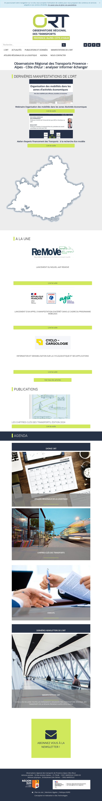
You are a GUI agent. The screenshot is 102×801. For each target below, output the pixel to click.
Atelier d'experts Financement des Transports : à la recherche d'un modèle (51, 141)
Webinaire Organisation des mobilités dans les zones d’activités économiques (51, 107)
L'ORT (6, 50)
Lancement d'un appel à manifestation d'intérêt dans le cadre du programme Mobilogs (53, 312)
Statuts (51, 613)
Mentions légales (51, 792)
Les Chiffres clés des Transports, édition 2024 (38, 422)
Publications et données (36, 50)
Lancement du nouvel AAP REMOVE (52, 267)
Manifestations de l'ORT (62, 50)
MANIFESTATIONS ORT (51, 695)
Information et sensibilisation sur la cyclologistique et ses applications (53, 356)
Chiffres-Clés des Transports (51, 553)
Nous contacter (58, 55)
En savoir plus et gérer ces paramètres (62, 5)
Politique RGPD (64, 792)
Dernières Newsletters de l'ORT (51, 630)
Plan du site (39, 792)
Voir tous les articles (52, 380)
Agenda (43, 55)
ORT (54, 448)
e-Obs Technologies (60, 795)
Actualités (16, 50)
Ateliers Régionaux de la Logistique (20, 55)
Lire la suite (51, 111)
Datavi (48, 448)
